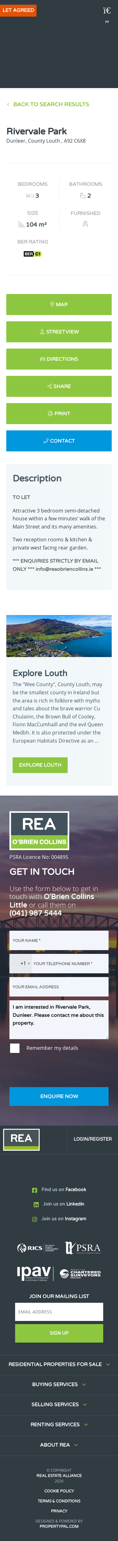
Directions (62, 359)
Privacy (59, 1511)
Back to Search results (51, 104)
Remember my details (52, 1047)
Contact (62, 441)
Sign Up (59, 1333)
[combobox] (21, 963)
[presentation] (57, 1071)
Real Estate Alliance (59, 1476)
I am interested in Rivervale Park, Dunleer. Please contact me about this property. (59, 1019)
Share (62, 386)
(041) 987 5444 (35, 913)
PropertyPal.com (59, 1526)
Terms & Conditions (59, 1501)
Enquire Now (59, 1096)
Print (62, 414)
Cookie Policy (59, 1491)
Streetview (62, 332)
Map (62, 305)
